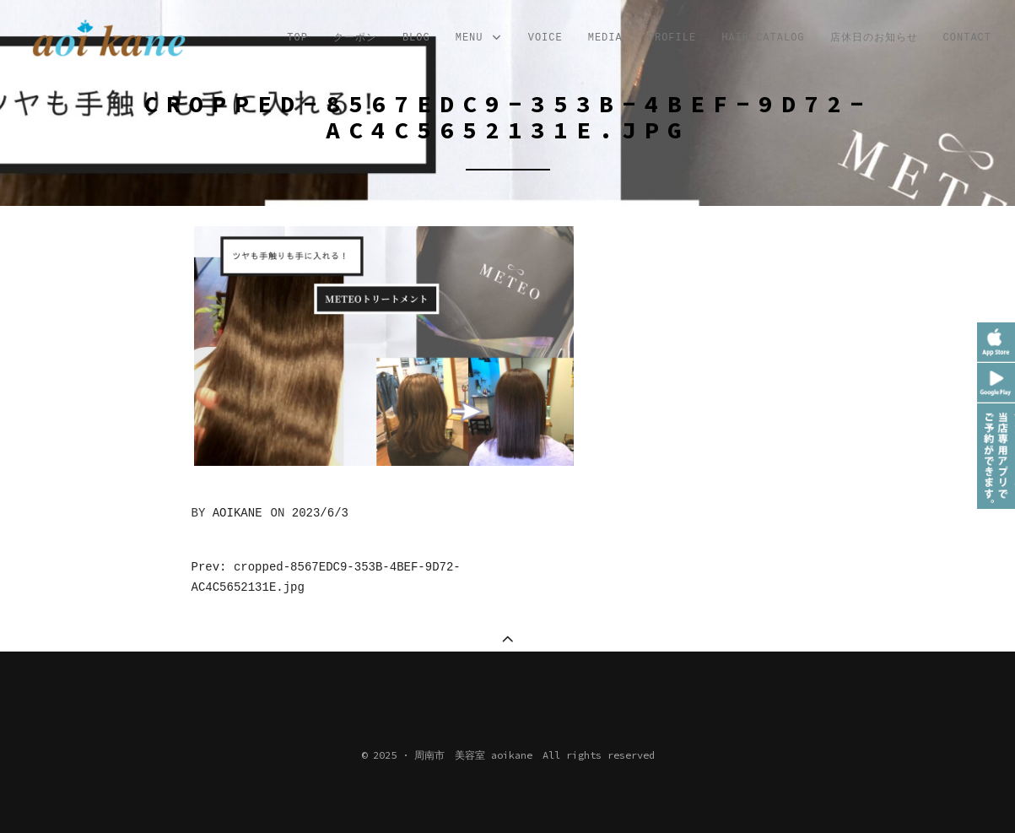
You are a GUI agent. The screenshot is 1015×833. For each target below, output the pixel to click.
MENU (479, 38)
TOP (297, 38)
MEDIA (605, 38)
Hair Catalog (762, 38)
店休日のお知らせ (874, 38)
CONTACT (967, 38)
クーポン (355, 38)
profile (672, 38)
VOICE (545, 38)
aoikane (237, 513)
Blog (416, 38)
